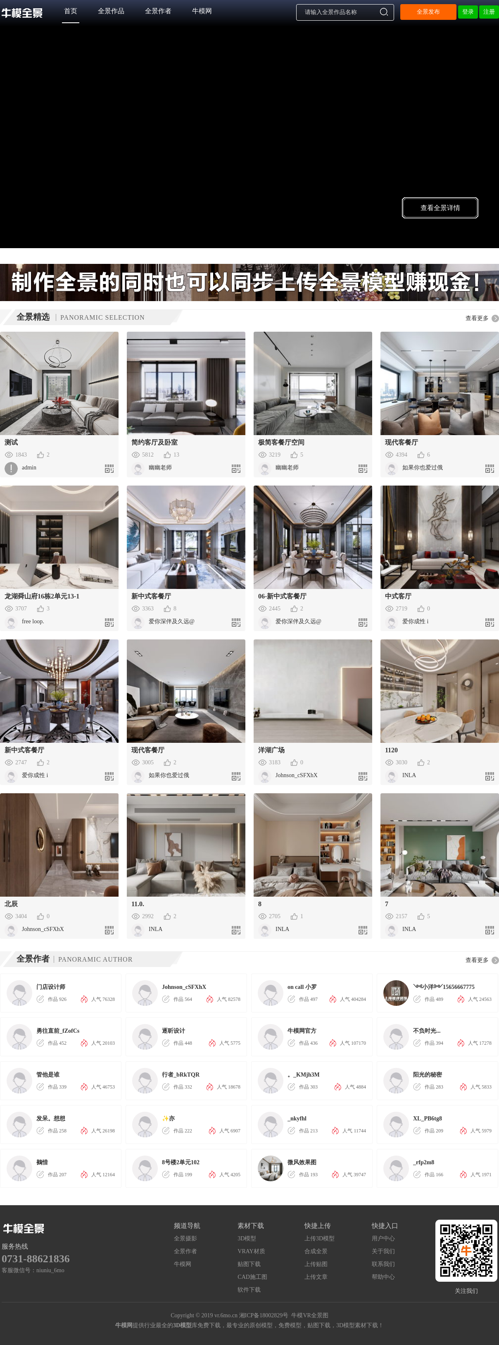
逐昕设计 (173, 1031)
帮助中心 (383, 1277)
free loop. (56, 621)
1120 (391, 750)
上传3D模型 (319, 1238)
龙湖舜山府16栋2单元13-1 (42, 596)
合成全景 (316, 1251)
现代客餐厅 (401, 442)
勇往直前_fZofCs (57, 1031)
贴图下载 (249, 1264)
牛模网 (202, 10)
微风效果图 (302, 1162)
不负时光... (427, 1031)
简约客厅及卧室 (154, 442)
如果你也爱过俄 (422, 467)
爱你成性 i (415, 621)
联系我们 (383, 1264)
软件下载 (249, 1290)
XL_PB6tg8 (427, 1118)
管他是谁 (47, 1075)
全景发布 (428, 12)
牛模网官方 (302, 1031)
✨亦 (168, 1118)
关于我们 (383, 1251)
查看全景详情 (440, 207)
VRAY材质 (251, 1251)
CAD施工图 (252, 1277)
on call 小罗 (302, 987)
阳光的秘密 (427, 1075)
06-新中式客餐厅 (282, 596)
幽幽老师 (160, 467)
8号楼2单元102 (181, 1162)
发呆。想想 (50, 1118)
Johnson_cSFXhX (297, 775)
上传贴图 (316, 1264)
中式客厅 (398, 596)
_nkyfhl (297, 1118)
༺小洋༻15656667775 (444, 987)
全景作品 (111, 10)
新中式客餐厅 (151, 596)
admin (29, 467)
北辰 (11, 903)
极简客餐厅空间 (281, 442)
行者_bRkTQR (181, 1075)
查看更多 (477, 318)
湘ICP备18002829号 (264, 1315)
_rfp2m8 (423, 1162)
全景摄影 (185, 1238)
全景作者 (158, 10)
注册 (489, 12)
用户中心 (383, 1238)
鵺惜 (42, 1162)
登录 (468, 12)
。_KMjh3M (304, 1075)
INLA (409, 775)
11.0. (137, 903)
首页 (70, 10)
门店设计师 (50, 987)
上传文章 (316, 1277)
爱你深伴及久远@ (172, 621)
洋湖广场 (271, 750)
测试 (11, 442)
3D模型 (247, 1238)
